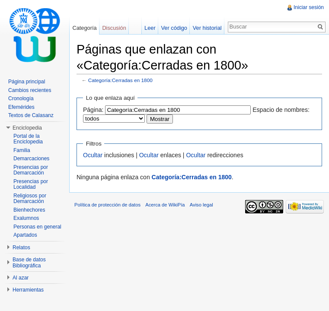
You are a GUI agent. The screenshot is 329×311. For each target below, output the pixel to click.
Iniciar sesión (309, 7)
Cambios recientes (29, 90)
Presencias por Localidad (30, 184)
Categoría (84, 28)
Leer (150, 28)
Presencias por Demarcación (30, 170)
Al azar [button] (21, 278)
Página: (93, 109)
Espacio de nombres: (281, 109)
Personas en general (37, 227)
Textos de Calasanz (31, 115)
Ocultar (92, 155)
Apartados (25, 235)
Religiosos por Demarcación (29, 199)
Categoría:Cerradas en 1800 (120, 80)
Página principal (26, 82)
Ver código (174, 28)
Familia (21, 150)
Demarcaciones (31, 159)
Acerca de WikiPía (165, 204)
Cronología (21, 98)
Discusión (114, 28)
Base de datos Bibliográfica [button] (29, 263)
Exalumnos (26, 218)
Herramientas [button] (28, 290)
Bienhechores (29, 210)
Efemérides (21, 107)
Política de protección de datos (107, 204)
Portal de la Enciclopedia (28, 139)
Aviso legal (201, 204)
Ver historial (207, 28)
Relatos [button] (21, 247)
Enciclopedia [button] (27, 128)
